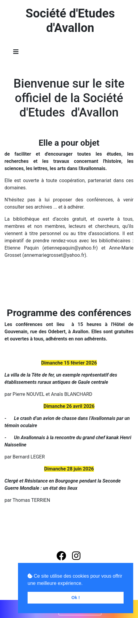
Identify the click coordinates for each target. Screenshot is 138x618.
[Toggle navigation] (16, 52)
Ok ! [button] (75, 597)
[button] (62, 556)
